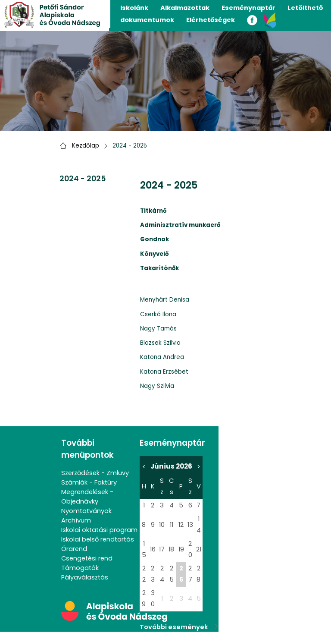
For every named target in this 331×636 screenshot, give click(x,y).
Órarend (74, 549)
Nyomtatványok (86, 511)
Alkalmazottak (184, 7)
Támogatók (80, 568)
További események (179, 627)
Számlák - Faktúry (89, 482)
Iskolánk (134, 7)
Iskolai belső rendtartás (97, 539)
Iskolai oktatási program (99, 530)
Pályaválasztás (84, 577)
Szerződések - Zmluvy (95, 473)
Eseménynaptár (248, 7)
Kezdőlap (85, 146)
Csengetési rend (86, 558)
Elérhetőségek (210, 20)
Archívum (76, 520)
